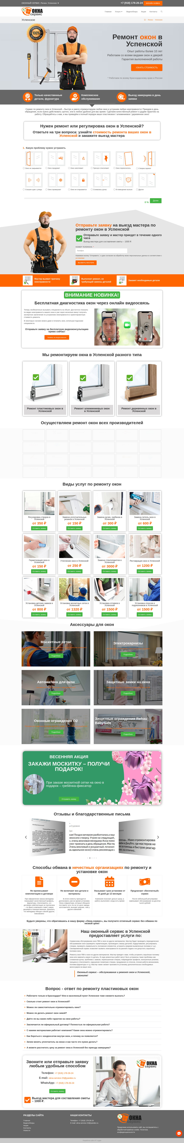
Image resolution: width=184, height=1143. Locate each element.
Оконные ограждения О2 (56, 721)
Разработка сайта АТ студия (92, 1140)
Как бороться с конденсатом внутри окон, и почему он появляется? (62, 1037)
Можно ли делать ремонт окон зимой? (47, 1014)
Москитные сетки (56, 643)
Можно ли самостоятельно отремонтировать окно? (54, 1008)
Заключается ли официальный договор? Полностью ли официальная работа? (68, 1025)
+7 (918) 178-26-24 (132, 3)
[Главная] (145, 20)
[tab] (92, 997)
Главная (26, 1120)
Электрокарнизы (128, 644)
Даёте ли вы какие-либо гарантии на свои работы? (53, 1020)
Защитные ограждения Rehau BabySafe (125, 721)
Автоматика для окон (56, 682)
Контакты (27, 1128)
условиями (80, 258)
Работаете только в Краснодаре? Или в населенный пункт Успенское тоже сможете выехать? (76, 997)
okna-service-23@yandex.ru (62, 1078)
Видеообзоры (28, 1123)
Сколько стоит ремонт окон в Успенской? (48, 1002)
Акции (25, 1125)
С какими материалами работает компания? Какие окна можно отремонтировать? (70, 1031)
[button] (146, 67)
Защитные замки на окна (128, 682)
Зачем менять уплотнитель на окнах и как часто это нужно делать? (62, 1043)
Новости (26, 1130)
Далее (156, 201)
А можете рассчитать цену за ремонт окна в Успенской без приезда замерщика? (69, 1049)
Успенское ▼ (53, 3)
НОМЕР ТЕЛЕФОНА (84, 247)
